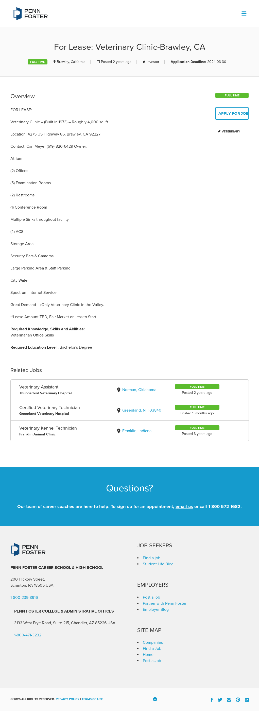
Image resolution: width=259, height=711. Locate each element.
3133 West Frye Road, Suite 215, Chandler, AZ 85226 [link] (60, 622)
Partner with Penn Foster (164, 603)
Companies (153, 642)
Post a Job (152, 660)
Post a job (151, 597)
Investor (153, 62)
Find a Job (152, 648)
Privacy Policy (67, 699)
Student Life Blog (158, 564)
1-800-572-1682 (224, 506)
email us (184, 506)
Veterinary (231, 131)
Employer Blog (156, 609)
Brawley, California (71, 62)
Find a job (151, 558)
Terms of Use (92, 699)
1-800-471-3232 (27, 635)
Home (148, 654)
